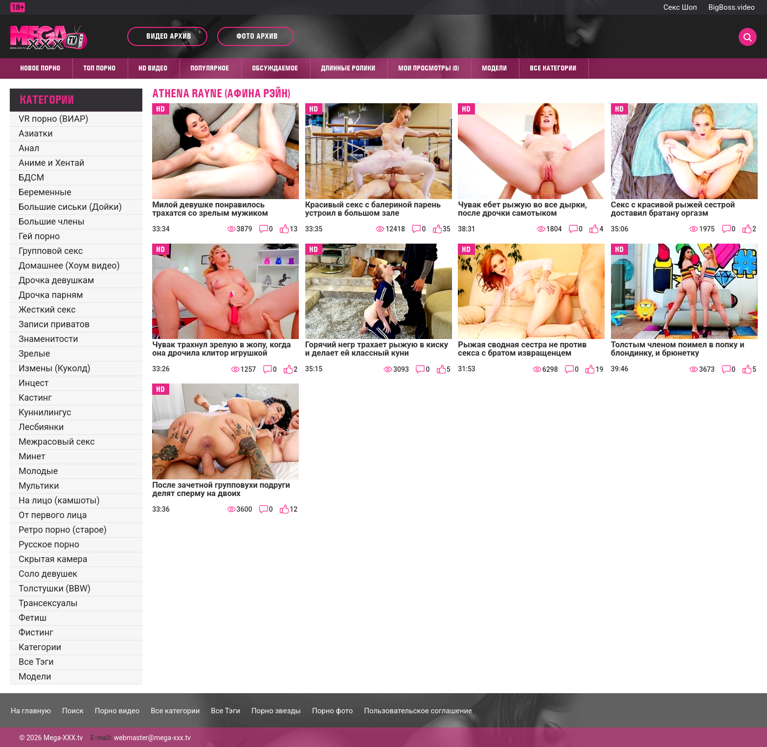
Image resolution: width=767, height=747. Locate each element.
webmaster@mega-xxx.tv (152, 738)
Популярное (209, 68)
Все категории (553, 68)
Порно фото (332, 710)
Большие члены (52, 221)
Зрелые (34, 353)
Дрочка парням (51, 295)
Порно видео (117, 710)
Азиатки (36, 133)
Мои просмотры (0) (428, 68)
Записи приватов (54, 324)
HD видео (152, 68)
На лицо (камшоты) (59, 500)
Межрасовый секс (57, 441)
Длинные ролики (348, 68)
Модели (494, 68)
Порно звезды (276, 710)
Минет (32, 456)
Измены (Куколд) (54, 368)
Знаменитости (48, 339)
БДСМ (31, 177)
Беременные (45, 192)
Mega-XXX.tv (63, 738)
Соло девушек (48, 573)
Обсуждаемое (275, 68)
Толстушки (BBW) (54, 588)
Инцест (34, 383)
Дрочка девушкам (56, 280)
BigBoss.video (731, 7)
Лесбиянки (41, 427)
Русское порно (49, 544)
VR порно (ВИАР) (54, 118)
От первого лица (53, 515)
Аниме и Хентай (51, 163)
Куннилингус (45, 412)
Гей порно (39, 236)
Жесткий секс (47, 309)
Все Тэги (36, 661)
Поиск (73, 710)
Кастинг (35, 397)
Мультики (39, 485)
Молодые (38, 471)
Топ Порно (99, 68)
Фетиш (32, 617)
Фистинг (36, 632)
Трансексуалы (48, 603)
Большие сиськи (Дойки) (70, 207)
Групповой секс (51, 251)
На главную (31, 710)
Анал (29, 148)
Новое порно (40, 68)
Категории (40, 647)
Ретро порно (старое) (63, 529)
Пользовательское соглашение (418, 710)
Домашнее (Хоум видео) (69, 265)
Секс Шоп (680, 7)
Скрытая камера (53, 559)
